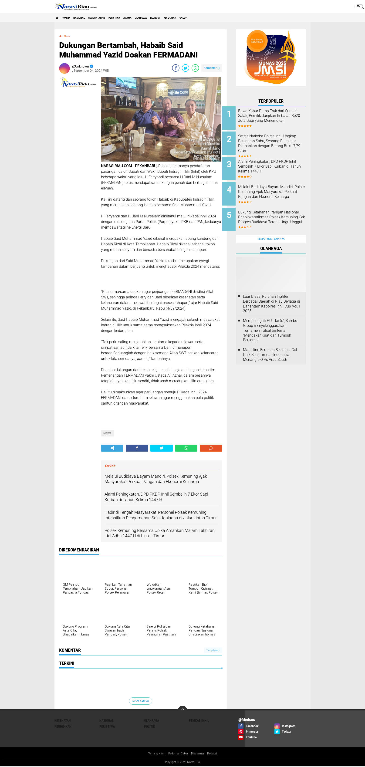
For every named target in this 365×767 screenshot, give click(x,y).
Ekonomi (191, 18)
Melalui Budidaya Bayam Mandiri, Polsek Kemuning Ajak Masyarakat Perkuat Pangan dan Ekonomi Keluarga (273, 191)
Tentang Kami (153, 754)
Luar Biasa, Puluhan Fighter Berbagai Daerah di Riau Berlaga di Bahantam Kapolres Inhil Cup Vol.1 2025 (271, 292)
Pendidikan (62, 726)
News (68, 36)
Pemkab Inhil (199, 720)
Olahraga (172, 18)
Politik (149, 726)
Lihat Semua (140, 700)
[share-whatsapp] (195, 68)
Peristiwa (136, 18)
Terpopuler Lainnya (270, 227)
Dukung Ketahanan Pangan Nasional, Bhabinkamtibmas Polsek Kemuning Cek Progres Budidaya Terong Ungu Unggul (276, 214)
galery (230, 18)
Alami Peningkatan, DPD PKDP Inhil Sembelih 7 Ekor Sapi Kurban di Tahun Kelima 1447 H (277, 165)
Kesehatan (211, 18)
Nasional (89, 18)
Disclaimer (200, 754)
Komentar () (212, 68)
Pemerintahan (112, 18)
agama (154, 18)
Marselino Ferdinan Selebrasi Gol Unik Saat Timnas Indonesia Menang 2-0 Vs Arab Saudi (270, 343)
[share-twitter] (185, 68)
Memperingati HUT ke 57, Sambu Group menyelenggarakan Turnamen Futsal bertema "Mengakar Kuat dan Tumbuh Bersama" (270, 319)
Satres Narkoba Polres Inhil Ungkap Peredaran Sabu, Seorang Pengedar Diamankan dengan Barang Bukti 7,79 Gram (277, 144)
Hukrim (70, 18)
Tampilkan (213, 650)
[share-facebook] (175, 68)
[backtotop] (182, 710)
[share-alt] (112, 448)
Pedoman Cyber (177, 754)
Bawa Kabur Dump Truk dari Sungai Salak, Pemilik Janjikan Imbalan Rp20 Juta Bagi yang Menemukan (275, 118)
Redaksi (216, 754)
